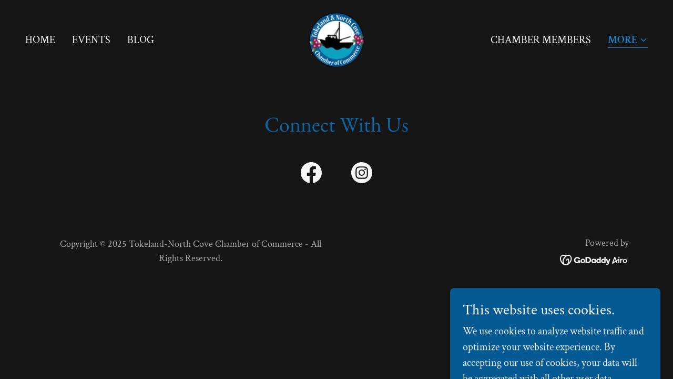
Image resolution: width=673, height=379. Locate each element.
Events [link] (91, 40)
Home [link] (40, 40)
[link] (336, 39)
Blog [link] (140, 40)
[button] (628, 41)
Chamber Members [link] (541, 40)
